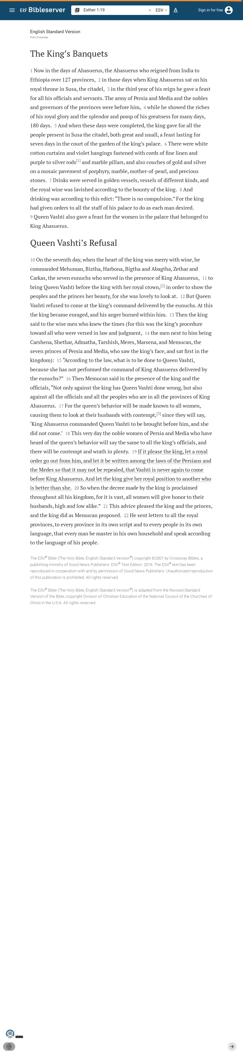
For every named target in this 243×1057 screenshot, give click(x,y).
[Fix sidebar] (139, 24)
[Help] (235, 39)
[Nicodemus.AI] (11, 1033)
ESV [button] (162, 10)
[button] (12, 10)
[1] (101, 241)
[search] (115, 9)
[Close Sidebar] (139, 543)
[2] (50, 466)
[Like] (149, 39)
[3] (81, 711)
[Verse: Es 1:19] (177, 29)
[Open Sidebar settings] (228, 39)
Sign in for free (210, 10)
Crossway (32, 37)
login (168, 84)
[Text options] (175, 10)
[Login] (229, 10)
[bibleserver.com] (42, 10)
